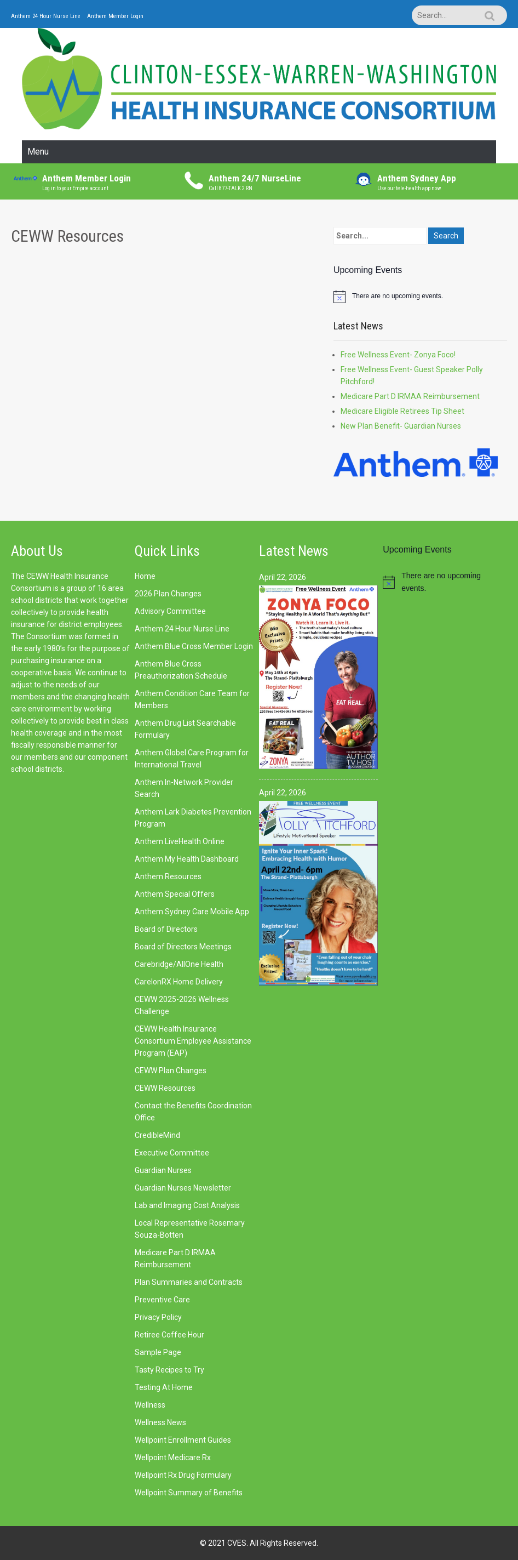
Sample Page (158, 1352)
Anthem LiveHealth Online (180, 841)
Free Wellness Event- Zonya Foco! (398, 354)
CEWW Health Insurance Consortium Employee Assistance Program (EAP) (193, 1040)
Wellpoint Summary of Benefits (189, 1492)
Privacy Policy (158, 1317)
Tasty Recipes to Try (169, 1369)
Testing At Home (164, 1387)
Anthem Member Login (115, 16)
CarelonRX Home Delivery (179, 981)
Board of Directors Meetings (183, 946)
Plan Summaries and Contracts (189, 1282)
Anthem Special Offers (175, 894)
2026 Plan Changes (168, 593)
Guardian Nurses (163, 1170)
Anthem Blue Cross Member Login (194, 646)
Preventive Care (162, 1299)
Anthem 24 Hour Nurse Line (45, 16)
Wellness (150, 1404)
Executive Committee (172, 1152)
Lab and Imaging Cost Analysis (187, 1205)
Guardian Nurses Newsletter (183, 1187)
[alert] (420, 296)
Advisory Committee (170, 611)
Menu (38, 151)
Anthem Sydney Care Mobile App (192, 911)
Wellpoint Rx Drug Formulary (183, 1475)
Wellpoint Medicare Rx (173, 1457)
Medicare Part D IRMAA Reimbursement (410, 396)
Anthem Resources (168, 876)
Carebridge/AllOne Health (179, 964)
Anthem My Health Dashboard (187, 859)
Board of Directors (166, 929)
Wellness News (160, 1422)
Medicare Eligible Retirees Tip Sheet (402, 411)
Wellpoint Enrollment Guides (183, 1440)
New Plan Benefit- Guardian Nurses (401, 426)
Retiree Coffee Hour (169, 1334)
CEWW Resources (165, 1088)
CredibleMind (157, 1135)
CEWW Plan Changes (170, 1070)
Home (145, 576)
